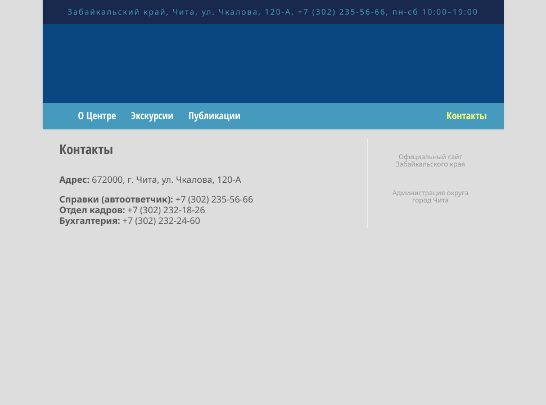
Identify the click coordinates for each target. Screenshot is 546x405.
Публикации (214, 116)
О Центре (97, 116)
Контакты (466, 116)
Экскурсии (152, 116)
